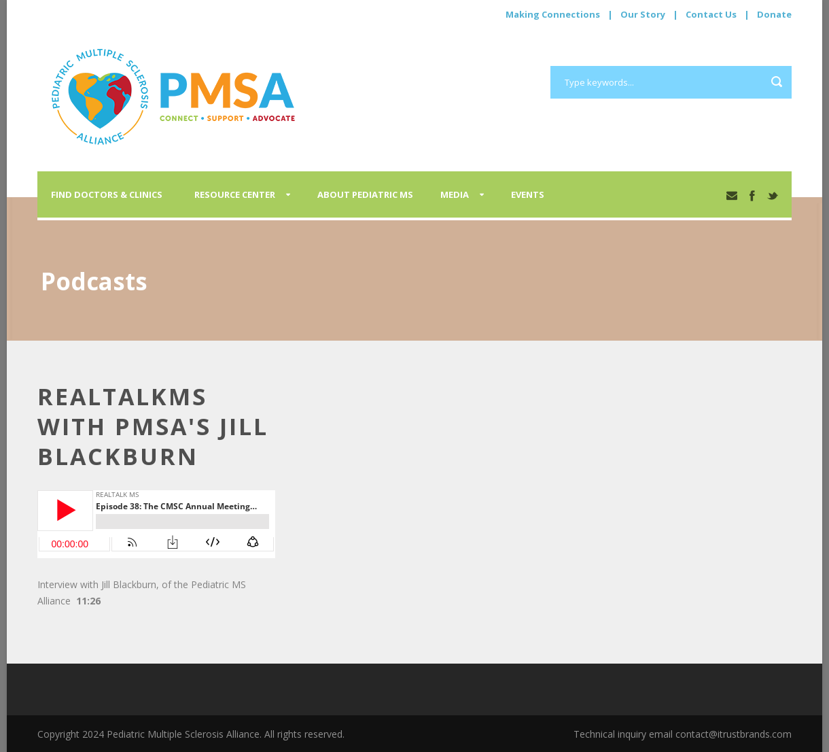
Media (454, 194)
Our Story (642, 14)
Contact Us (711, 14)
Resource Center (234, 194)
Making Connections (553, 14)
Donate (774, 14)
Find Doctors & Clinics (106, 194)
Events (527, 194)
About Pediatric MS (365, 194)
